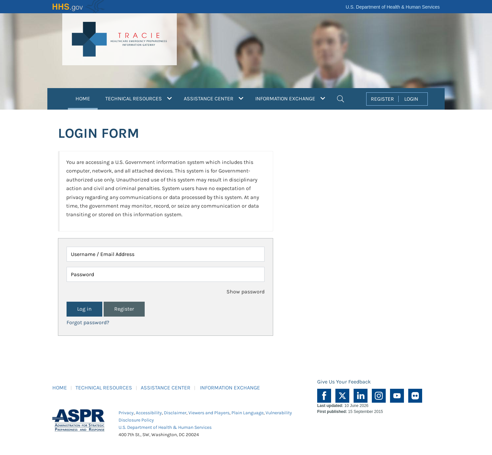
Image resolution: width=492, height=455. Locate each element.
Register (124, 309)
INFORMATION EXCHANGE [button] (290, 98)
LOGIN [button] (411, 99)
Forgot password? (88, 322)
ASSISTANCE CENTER (165, 387)
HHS (78, 6)
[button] (340, 98)
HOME (86, 98)
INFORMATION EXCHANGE (230, 387)
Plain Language (247, 413)
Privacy (126, 413)
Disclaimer (175, 413)
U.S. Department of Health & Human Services (393, 7)
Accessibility (149, 413)
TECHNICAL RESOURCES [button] (138, 98)
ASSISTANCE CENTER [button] (213, 98)
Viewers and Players (208, 413)
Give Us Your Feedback (344, 382)
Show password (245, 291)
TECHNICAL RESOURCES (103, 387)
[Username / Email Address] (166, 254)
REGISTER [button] (382, 99)
